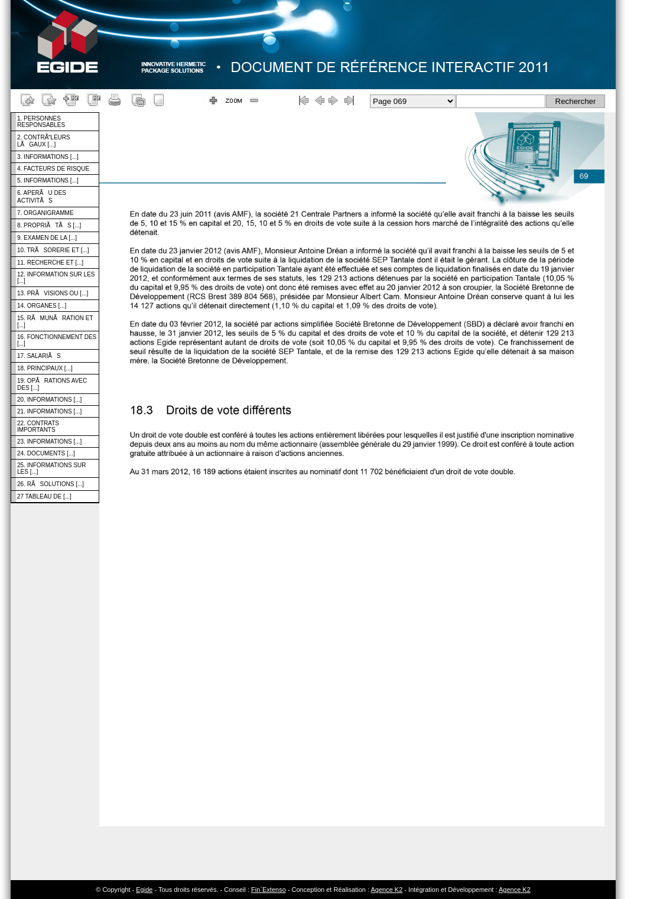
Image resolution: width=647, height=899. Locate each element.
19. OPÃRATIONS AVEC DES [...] (52, 384)
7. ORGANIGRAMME (45, 213)
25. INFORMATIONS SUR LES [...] (51, 468)
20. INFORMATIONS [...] (49, 399)
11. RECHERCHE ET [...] (50, 262)
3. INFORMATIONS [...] (48, 157)
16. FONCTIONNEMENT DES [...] (56, 340)
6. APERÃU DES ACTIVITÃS (41, 197)
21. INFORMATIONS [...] (49, 411)
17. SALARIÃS (39, 356)
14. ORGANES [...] (41, 305)
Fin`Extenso (268, 889)
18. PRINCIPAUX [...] (45, 368)
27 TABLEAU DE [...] (44, 496)
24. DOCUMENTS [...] (46, 453)
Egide (144, 889)
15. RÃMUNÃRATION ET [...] (55, 321)
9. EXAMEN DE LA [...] (47, 237)
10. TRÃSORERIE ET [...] (53, 250)
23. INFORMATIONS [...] (49, 441)
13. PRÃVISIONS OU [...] (52, 293)
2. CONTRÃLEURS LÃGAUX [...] (43, 141)
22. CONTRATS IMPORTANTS (38, 426)
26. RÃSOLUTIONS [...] (50, 484)
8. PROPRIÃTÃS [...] (49, 225)
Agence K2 (386, 889)
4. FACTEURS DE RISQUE (53, 168)
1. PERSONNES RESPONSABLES (41, 121)
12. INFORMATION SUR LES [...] (56, 277)
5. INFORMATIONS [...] (48, 180)
